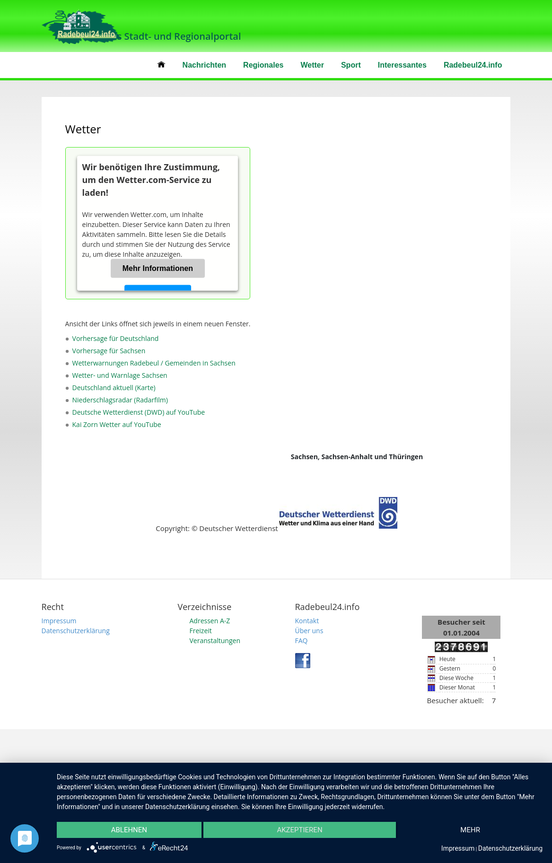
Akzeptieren (299, 830)
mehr (470, 830)
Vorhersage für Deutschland (115, 338)
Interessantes (402, 65)
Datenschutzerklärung (76, 630)
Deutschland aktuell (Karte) (114, 387)
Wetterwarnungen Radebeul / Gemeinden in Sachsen (154, 362)
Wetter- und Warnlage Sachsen (119, 375)
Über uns (309, 630)
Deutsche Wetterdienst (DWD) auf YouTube (138, 412)
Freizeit (201, 630)
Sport (351, 65)
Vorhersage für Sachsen (109, 350)
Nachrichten (204, 65)
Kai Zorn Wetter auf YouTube (116, 424)
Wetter (312, 65)
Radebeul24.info (473, 65)
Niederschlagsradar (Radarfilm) (120, 399)
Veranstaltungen (215, 640)
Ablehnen (129, 830)
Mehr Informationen (158, 268)
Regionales (263, 65)
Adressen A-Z (210, 620)
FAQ (301, 640)
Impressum (59, 620)
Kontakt (307, 620)
